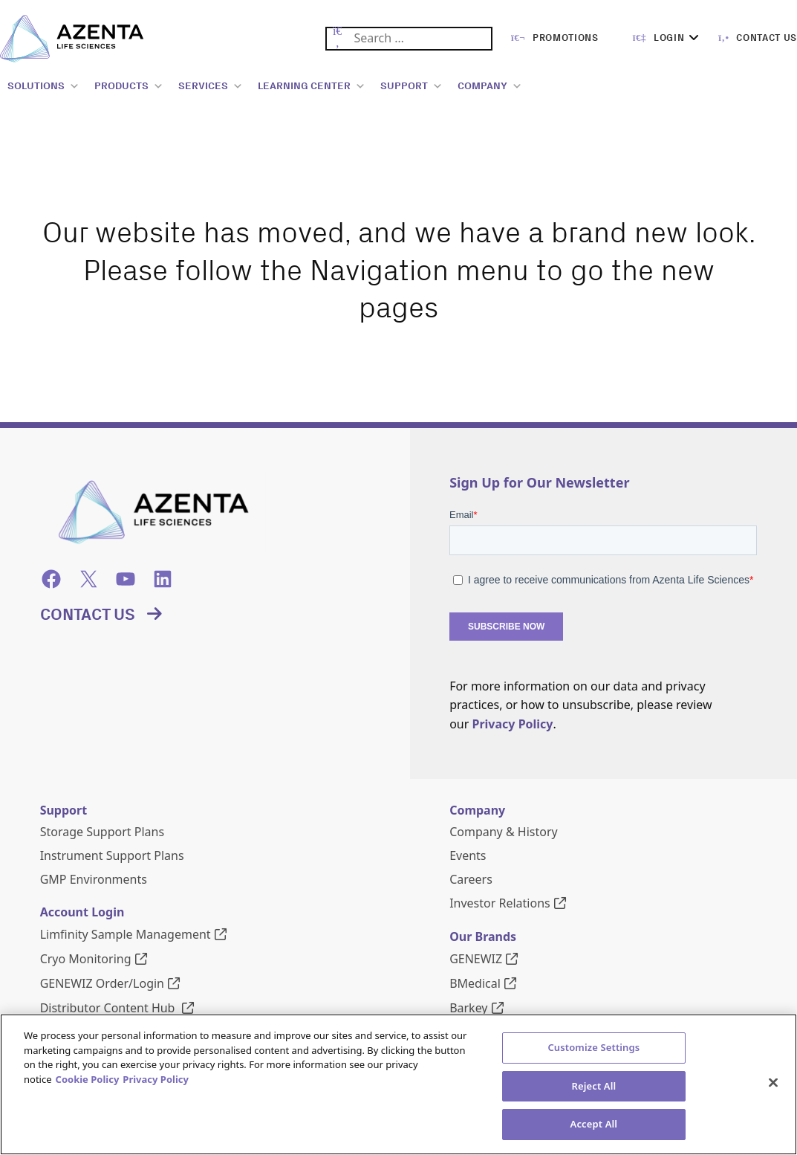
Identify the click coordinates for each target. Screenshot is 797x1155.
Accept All (594, 1123)
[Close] (773, 1083)
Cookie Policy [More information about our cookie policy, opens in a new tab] (88, 1079)
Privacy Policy (512, 724)
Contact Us (87, 614)
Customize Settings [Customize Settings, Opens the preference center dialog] (593, 1047)
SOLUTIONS (43, 86)
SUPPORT (411, 86)
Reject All (593, 1086)
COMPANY (490, 86)
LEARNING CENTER (311, 86)
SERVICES (210, 86)
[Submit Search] (337, 39)
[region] (398, 1084)
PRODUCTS (128, 86)
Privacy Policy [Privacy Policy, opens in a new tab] (156, 1079)
